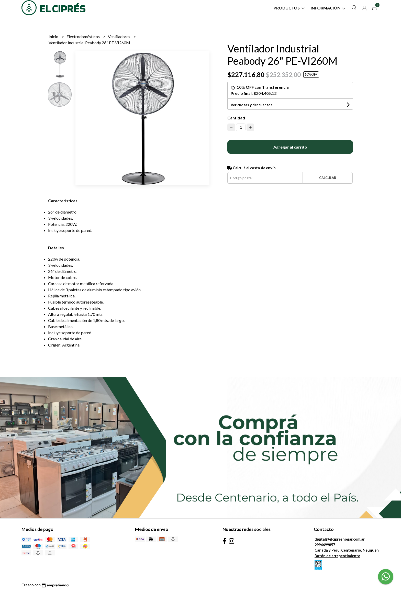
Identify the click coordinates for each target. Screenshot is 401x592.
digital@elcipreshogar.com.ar (340, 539)
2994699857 (325, 545)
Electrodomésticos (83, 36)
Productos (290, 7)
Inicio (54, 36)
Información (328, 7)
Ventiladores (119, 36)
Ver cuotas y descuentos (251, 105)
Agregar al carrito (290, 146)
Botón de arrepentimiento (337, 556)
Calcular (327, 178)
